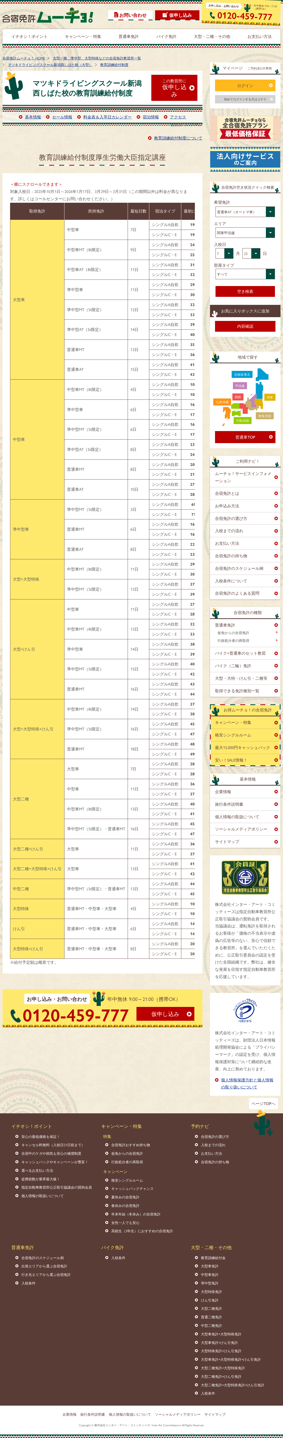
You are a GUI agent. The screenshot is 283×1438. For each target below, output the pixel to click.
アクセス (178, 117)
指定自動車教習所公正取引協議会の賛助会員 (56, 1187)
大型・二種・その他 (211, 1247)
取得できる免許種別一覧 (237, 691)
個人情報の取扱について (237, 816)
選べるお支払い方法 (37, 1170)
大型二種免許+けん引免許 (221, 1376)
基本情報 (33, 117)
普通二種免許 (211, 1316)
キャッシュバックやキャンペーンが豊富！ (54, 1161)
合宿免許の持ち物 (231, 556)
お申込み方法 (227, 506)
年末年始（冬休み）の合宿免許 (136, 1213)
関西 (238, 397)
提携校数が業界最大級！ (40, 1178)
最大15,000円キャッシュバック (242, 747)
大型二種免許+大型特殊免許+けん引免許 (232, 1384)
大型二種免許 (211, 1308)
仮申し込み (180, 15)
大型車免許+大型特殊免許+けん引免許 (231, 1359)
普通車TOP (245, 437)
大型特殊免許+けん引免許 (221, 1350)
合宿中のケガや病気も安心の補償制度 (51, 1153)
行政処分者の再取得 (233, 640)
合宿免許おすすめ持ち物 (130, 1144)
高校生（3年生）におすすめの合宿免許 (142, 1230)
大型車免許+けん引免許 (219, 1342)
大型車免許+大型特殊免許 (221, 1333)
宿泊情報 (151, 117)
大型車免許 (210, 1265)
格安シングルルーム (233, 735)
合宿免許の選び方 (231, 518)
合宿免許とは (227, 493)
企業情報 (223, 791)
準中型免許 (210, 1282)
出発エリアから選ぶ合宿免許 (44, 1265)
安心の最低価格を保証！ (40, 1136)
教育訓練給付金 (213, 1257)
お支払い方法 (227, 543)
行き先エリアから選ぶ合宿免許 (46, 1274)
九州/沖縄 (222, 402)
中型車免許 (210, 1274)
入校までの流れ (229, 530)
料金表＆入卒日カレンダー (107, 117)
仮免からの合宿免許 (233, 632)
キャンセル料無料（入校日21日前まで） (53, 1144)
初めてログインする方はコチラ (245, 99)
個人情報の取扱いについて (42, 1195)
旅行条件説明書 (229, 804)
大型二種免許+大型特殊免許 (223, 1367)
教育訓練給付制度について (178, 138)
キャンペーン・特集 (233, 722)
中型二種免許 (211, 1325)
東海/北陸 (264, 416)
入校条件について (231, 581)
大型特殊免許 (211, 1291)
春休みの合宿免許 (125, 1205)
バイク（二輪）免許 (233, 665)
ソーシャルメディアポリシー (241, 829)
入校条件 (28, 1282)
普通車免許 (225, 625)
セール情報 (62, 117)
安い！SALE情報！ (231, 760)
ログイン (245, 85)
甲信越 (239, 385)
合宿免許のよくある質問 (237, 593)
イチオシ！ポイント (31, 1126)
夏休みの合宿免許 (125, 1196)
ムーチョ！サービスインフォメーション (243, 477)
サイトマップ (227, 841)
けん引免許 (210, 1300)
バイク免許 (112, 1247)
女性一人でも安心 (125, 1222)
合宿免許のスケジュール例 (239, 568)
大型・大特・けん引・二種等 (241, 678)
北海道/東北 (242, 374)
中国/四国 (242, 420)
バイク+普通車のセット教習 (240, 653)
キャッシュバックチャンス (132, 1188)
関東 (270, 397)
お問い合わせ (133, 15)
